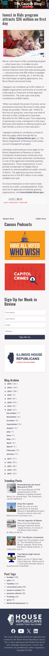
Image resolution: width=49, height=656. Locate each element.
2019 (9, 406)
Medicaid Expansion (16, 603)
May (9, 439)
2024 (9, 387)
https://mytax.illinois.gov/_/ (24, 138)
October (11, 420)
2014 (9, 470)
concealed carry (14, 587)
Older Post (41, 218)
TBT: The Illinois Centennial (30, 537)
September (12, 424)
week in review (14, 590)
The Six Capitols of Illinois (29, 520)
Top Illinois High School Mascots (28, 555)
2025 (9, 384)
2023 (9, 391)
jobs (9, 580)
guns (9, 600)
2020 (9, 402)
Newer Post (8, 218)
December (12, 413)
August (10, 428)
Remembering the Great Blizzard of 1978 (28, 485)
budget (10, 577)
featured (23, 202)
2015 (9, 466)
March (10, 446)
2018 (9, 410)
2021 (9, 398)
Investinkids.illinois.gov (32, 192)
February (11, 450)
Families (11, 583)
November (12, 417)
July (9, 432)
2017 (9, 458)
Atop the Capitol (25, 504)
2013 (9, 473)
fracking (11, 596)
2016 (9, 462)
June (9, 435)
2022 (9, 395)
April (9, 443)
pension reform (14, 593)
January (10, 454)
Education (14, 202)
